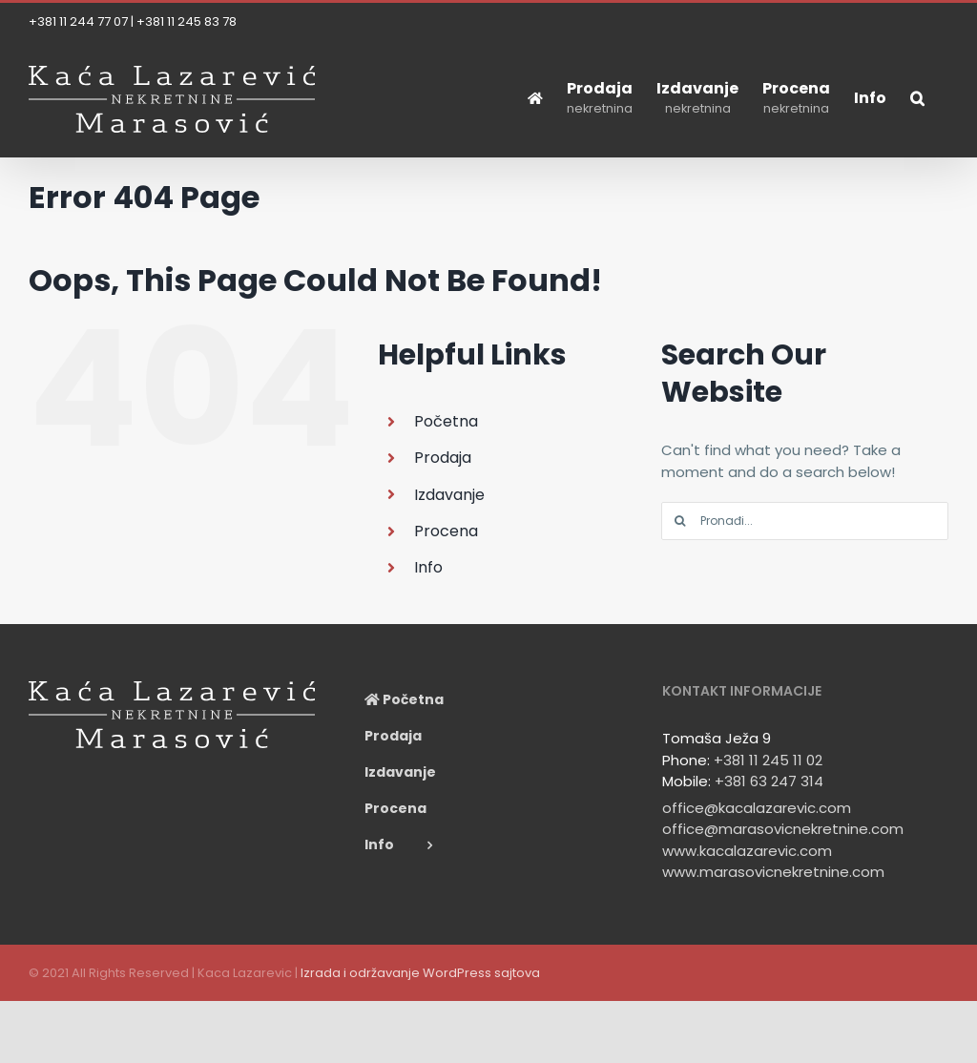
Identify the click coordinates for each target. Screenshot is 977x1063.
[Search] (680, 521)
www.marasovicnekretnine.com (773, 872)
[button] (917, 98)
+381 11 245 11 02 (768, 760)
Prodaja (442, 458)
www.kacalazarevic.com (747, 851)
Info (428, 567)
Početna (446, 421)
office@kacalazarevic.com (756, 808)
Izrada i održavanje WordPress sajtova (420, 973)
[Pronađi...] (804, 521)
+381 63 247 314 (769, 781)
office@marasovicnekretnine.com (783, 829)
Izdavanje (449, 495)
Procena (446, 531)
